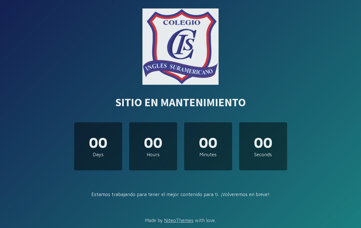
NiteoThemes (178, 220)
